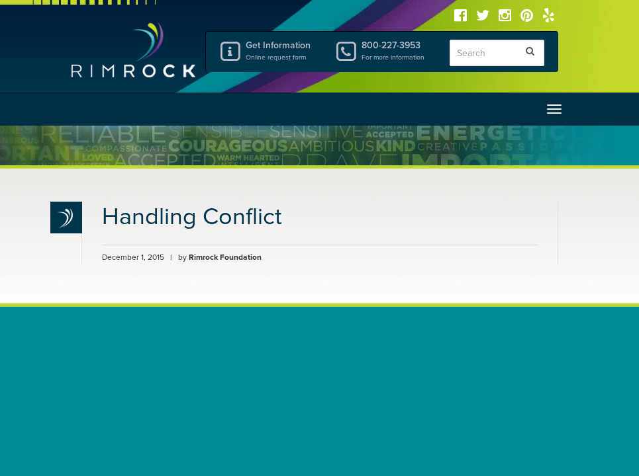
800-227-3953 (396, 50)
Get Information (280, 50)
